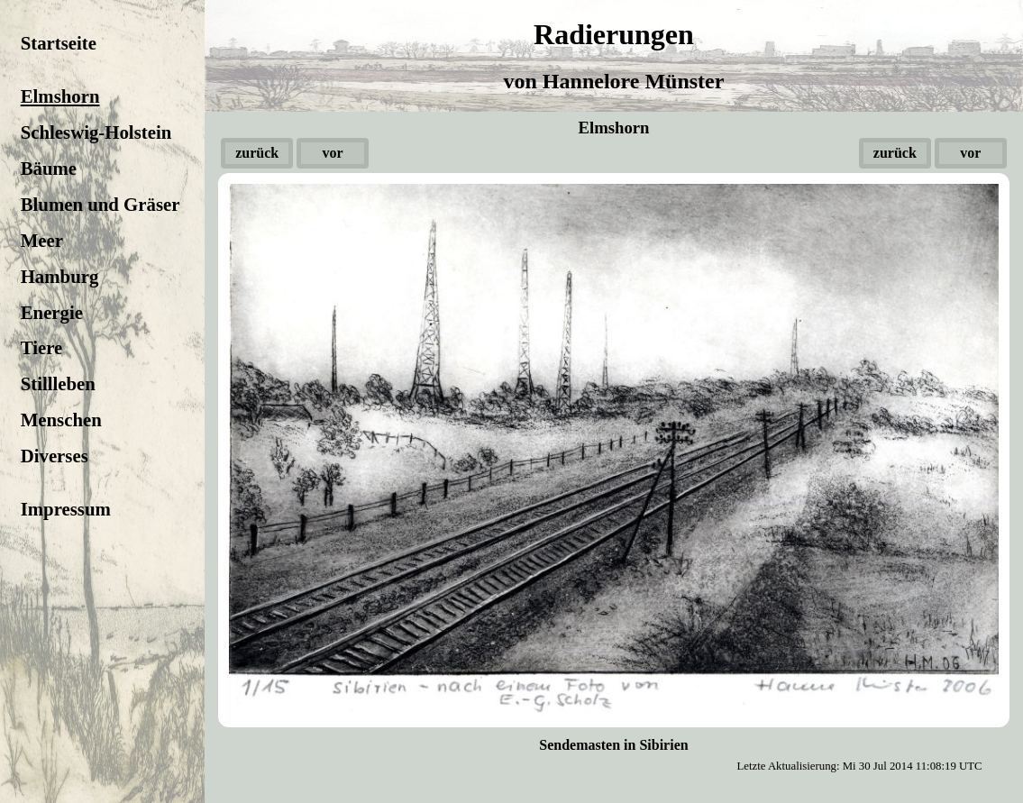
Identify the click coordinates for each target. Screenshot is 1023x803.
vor (333, 152)
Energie (52, 312)
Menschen (61, 419)
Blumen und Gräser (100, 204)
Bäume (49, 168)
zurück (257, 152)
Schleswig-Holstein (96, 132)
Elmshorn (60, 96)
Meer (42, 240)
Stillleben (58, 383)
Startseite (58, 42)
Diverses (54, 455)
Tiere (42, 347)
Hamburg (60, 276)
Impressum (66, 508)
